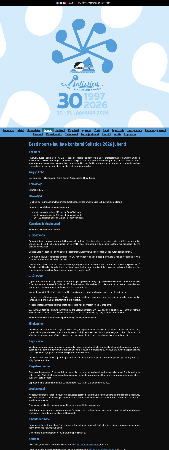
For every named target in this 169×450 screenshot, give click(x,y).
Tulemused (71, 134)
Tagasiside (118, 130)
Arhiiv (117, 134)
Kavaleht (38, 134)
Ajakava (86, 130)
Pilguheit (73, 130)
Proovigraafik (54, 134)
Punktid (106, 134)
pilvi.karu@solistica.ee (88, 444)
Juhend (48, 130)
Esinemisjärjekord (155, 130)
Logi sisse (130, 134)
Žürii (97, 130)
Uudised (60, 130)
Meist (21, 130)
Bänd (106, 130)
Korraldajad (34, 130)
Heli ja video (134, 130)
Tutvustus (8, 130)
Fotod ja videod (90, 134)
